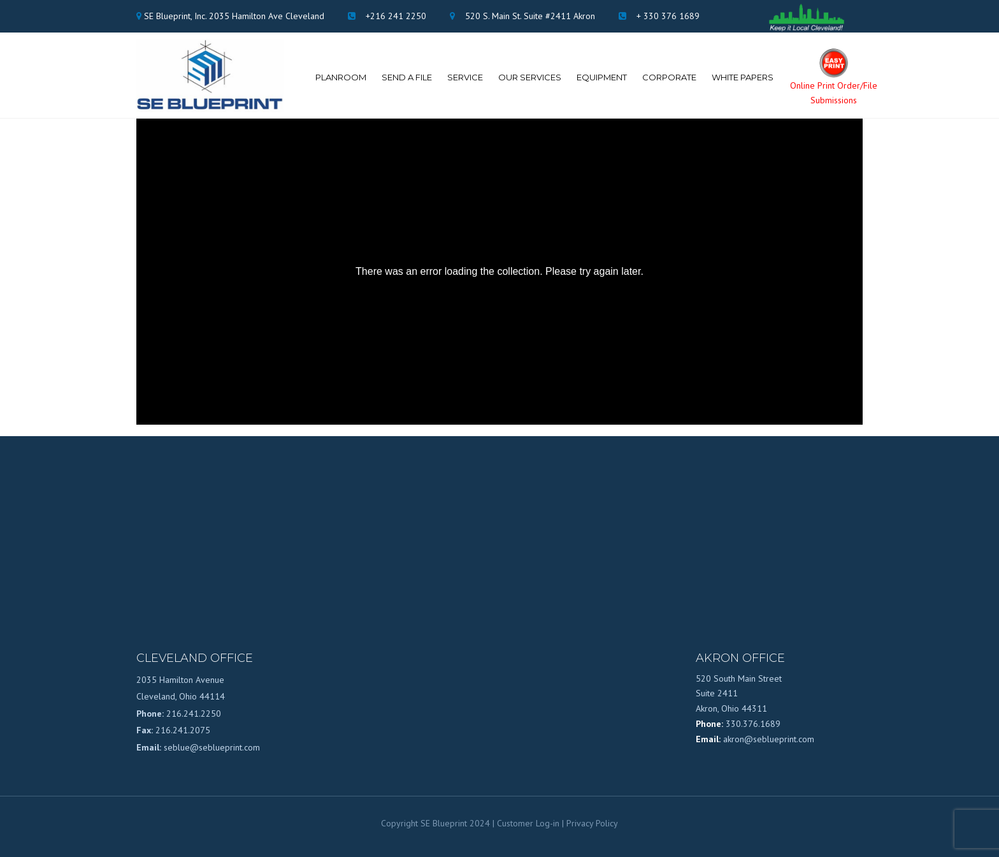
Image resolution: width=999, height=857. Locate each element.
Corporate (669, 77)
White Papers (742, 77)
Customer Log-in (528, 823)
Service (465, 77)
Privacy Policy (592, 823)
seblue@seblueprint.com (212, 747)
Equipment (602, 77)
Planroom (340, 77)
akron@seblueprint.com (768, 739)
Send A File (407, 77)
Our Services (529, 77)
